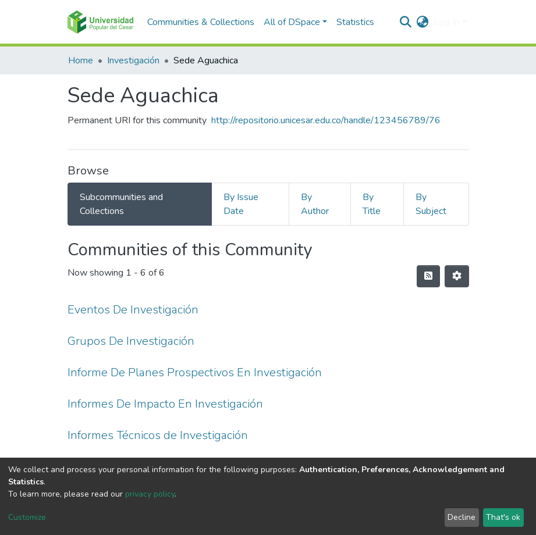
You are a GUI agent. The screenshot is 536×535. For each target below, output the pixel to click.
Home (80, 60)
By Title (372, 204)
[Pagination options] (457, 276)
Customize (27, 517)
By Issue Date (240, 204)
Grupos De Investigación (131, 341)
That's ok (503, 517)
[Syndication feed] (428, 276)
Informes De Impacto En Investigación (165, 404)
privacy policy (150, 494)
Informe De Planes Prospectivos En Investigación (195, 372)
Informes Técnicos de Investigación (158, 435)
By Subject (431, 204)
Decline (461, 517)
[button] (422, 22)
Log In (446, 22)
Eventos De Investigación (133, 310)
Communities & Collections (200, 22)
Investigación (133, 60)
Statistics (355, 22)
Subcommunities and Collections (121, 204)
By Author (315, 204)
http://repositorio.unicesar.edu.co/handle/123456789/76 (326, 120)
